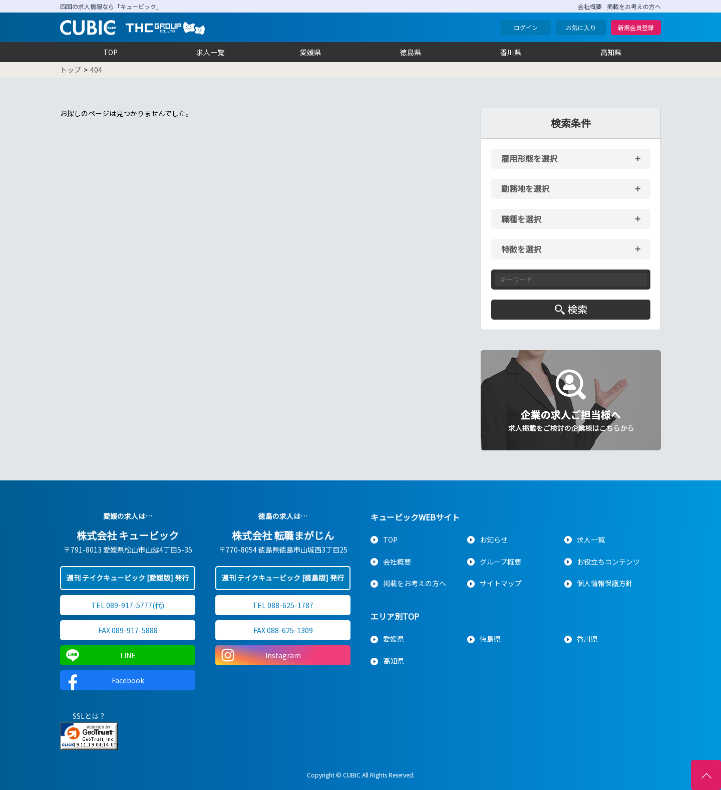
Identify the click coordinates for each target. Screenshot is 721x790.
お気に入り (581, 27)
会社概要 (590, 6)
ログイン (526, 27)
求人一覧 (210, 52)
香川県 (510, 52)
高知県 (610, 52)
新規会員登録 (636, 27)
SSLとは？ (89, 716)
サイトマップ (501, 583)
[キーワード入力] (571, 279)
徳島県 (410, 52)
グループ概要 (500, 562)
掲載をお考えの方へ (634, 6)
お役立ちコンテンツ (608, 562)
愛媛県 (310, 52)
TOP (110, 52)
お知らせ (494, 540)
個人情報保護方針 (605, 583)
